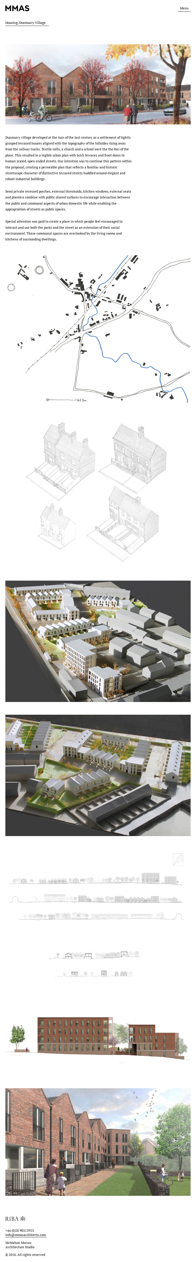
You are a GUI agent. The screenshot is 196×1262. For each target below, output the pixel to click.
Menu (184, 8)
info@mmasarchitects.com (25, 1235)
